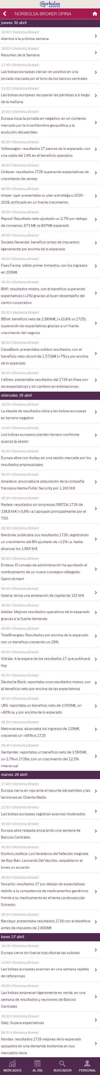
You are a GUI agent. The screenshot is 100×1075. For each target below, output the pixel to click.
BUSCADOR (63, 1070)
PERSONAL (87, 1070)
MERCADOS (12, 1070)
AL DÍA (37, 1070)
